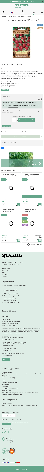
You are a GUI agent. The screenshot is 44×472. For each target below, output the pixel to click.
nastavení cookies (33, 468)
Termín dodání (6, 384)
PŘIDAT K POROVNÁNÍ (10, 142)
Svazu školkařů (10, 440)
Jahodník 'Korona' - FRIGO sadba (9, 210)
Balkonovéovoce (25, 222)
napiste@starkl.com (7, 345)
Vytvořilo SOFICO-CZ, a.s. (22, 469)
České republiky (10, 442)
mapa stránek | (10, 468)
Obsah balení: (38, 235)
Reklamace (5, 386)
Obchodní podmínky (22, 373)
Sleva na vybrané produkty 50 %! (22, 2)
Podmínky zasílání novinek (9, 382)
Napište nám (6, 359)
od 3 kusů (25, 235)
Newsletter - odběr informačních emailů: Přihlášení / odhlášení (19, 405)
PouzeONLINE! (40, 25)
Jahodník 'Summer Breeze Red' (30, 210)
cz (12, 12)
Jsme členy (9, 438)
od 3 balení (4, 200)
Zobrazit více (5, 89)
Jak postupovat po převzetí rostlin (11, 302)
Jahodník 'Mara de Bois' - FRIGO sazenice (31, 175)
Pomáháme (5, 274)
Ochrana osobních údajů (8, 378)
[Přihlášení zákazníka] (22, 12)
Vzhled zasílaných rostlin (9, 300)
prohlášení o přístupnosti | (21, 468)
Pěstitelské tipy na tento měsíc (10, 293)
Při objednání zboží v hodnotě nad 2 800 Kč (14, 285)
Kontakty (4, 276)
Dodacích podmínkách (13, 107)
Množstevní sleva (3, 179)
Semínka (40, 28)
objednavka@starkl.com (8, 325)
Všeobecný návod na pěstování (10, 296)
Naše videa (5, 270)
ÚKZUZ (4, 380)
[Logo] (22, 6)
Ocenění (4, 272)
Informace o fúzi (6, 390)
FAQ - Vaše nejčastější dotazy (10, 388)
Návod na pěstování (20, 137)
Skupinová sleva (25, 225)
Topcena (25, 215)
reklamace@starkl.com (8, 339)
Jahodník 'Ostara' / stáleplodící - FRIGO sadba (9, 175)
